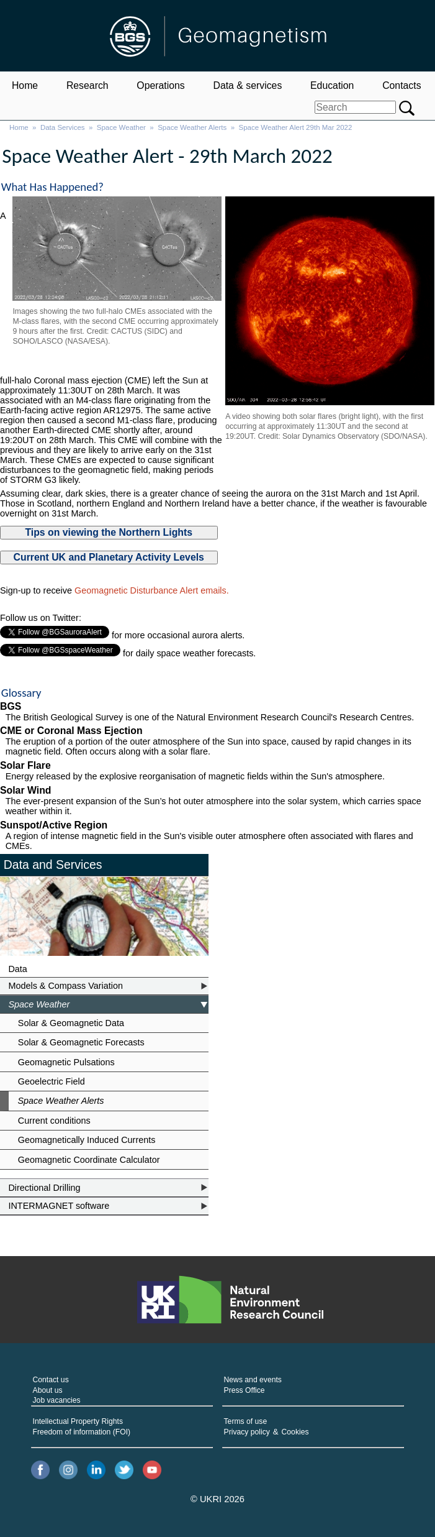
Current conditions (54, 1121)
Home (25, 85)
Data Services (62, 127)
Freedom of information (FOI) (82, 1432)
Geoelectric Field (51, 1081)
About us (48, 1390)
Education (332, 85)
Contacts (401, 85)
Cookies (295, 1432)
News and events (253, 1379)
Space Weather (121, 127)
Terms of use (245, 1421)
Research (87, 85)
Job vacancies (57, 1400)
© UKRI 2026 (217, 1499)
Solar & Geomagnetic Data (71, 1023)
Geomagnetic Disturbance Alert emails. (151, 590)
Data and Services (53, 864)
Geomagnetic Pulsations (66, 1062)
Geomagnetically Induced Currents (87, 1140)
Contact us (51, 1379)
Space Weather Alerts (192, 127)
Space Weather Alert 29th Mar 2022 (295, 127)
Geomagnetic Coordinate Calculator (89, 1160)
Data (17, 969)
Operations (160, 85)
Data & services (247, 85)
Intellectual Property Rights (78, 1421)
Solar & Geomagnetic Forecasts (81, 1042)
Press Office (244, 1390)
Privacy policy (247, 1432)
